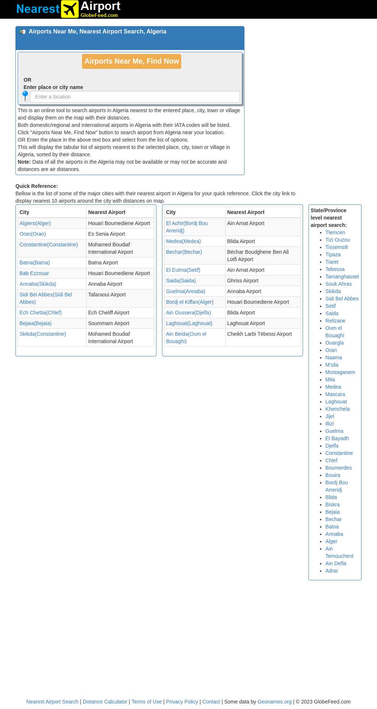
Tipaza (333, 254)
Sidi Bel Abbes (342, 299)
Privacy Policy (183, 702)
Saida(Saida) (181, 281)
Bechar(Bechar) (184, 252)
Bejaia (332, 512)
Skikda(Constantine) (43, 334)
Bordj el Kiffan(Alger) (190, 302)
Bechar (333, 519)
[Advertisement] (306, 72)
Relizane (335, 321)
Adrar (331, 571)
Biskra (332, 504)
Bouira (332, 475)
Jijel (329, 416)
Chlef (331, 460)
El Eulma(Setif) (183, 270)
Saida (332, 313)
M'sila (331, 365)
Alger (331, 541)
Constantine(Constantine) (49, 244)
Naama (333, 357)
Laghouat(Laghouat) (189, 323)
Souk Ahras (338, 284)
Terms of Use (147, 702)
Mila (330, 379)
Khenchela (337, 409)
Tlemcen (335, 232)
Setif (330, 306)
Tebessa (335, 269)
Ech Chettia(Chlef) (40, 313)
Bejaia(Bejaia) (36, 323)
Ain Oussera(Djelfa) (188, 313)
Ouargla (334, 343)
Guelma (334, 431)
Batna (332, 527)
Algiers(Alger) (35, 223)
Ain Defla (335, 563)
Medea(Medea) (183, 241)
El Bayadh (337, 438)
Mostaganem (340, 372)
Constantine (339, 453)
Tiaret (331, 262)
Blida (331, 497)
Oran (331, 350)
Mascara (335, 394)
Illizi (329, 424)
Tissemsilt (336, 247)
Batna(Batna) (35, 263)
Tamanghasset (342, 276)
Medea (333, 387)
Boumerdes (338, 468)
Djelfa (332, 446)
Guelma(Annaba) (185, 291)
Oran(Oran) (33, 234)
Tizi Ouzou (337, 240)
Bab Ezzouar (34, 273)
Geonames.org (275, 702)
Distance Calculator (105, 702)
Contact (211, 702)
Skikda (333, 291)
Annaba (334, 534)
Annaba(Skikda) (38, 284)
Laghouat (336, 402)
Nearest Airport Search (53, 702)
